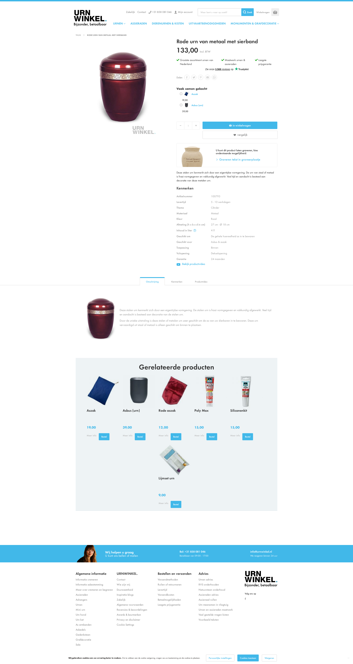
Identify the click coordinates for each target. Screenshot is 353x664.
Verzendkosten (166, 594)
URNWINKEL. (127, 573)
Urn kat (80, 619)
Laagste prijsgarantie (264, 62)
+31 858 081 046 (162, 12)
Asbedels (81, 629)
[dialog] (176, 658)
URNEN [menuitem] (118, 23)
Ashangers (81, 599)
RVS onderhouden (209, 584)
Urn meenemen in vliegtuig (213, 604)
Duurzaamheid (125, 589)
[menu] (196, 23)
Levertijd (162, 589)
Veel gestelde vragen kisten (214, 614)
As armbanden (84, 624)
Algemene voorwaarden (130, 604)
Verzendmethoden (168, 579)
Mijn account (185, 12)
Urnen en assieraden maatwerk (216, 609)
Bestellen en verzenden (174, 573)
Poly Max (201, 410)
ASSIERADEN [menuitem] (138, 23)
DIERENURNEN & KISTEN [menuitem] (168, 23)
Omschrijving (152, 281)
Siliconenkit (238, 410)
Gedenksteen (83, 634)
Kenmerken (176, 281)
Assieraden (82, 594)
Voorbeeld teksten (209, 619)
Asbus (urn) (197, 105)
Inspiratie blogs (125, 594)
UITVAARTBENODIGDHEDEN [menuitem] (207, 23)
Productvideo (201, 281)
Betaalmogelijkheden (169, 599)
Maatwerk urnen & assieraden (235, 62)
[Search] (247, 12)
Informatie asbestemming (89, 584)
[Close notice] (348, 658)
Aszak (194, 94)
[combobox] (226, 12)
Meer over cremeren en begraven (94, 589)
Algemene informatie (91, 573)
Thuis (78, 35)
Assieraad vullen (208, 599)
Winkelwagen (263, 12)
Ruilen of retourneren (169, 584)
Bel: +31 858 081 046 (192, 551)
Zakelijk (130, 12)
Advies (203, 573)
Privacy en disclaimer (128, 619)
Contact (141, 12)
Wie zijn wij (123, 584)
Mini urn (80, 609)
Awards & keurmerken (129, 614)
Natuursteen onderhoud (212, 589)
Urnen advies (206, 579)
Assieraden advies (209, 594)
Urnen (79, 604)
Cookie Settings (125, 624)
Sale (78, 644)
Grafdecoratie (83, 639)
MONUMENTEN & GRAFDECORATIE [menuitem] (253, 23)
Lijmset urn (166, 478)
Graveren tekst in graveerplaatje (239, 159)
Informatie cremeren (87, 579)
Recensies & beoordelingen (132, 609)
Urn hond (81, 614)
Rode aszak (167, 410)
